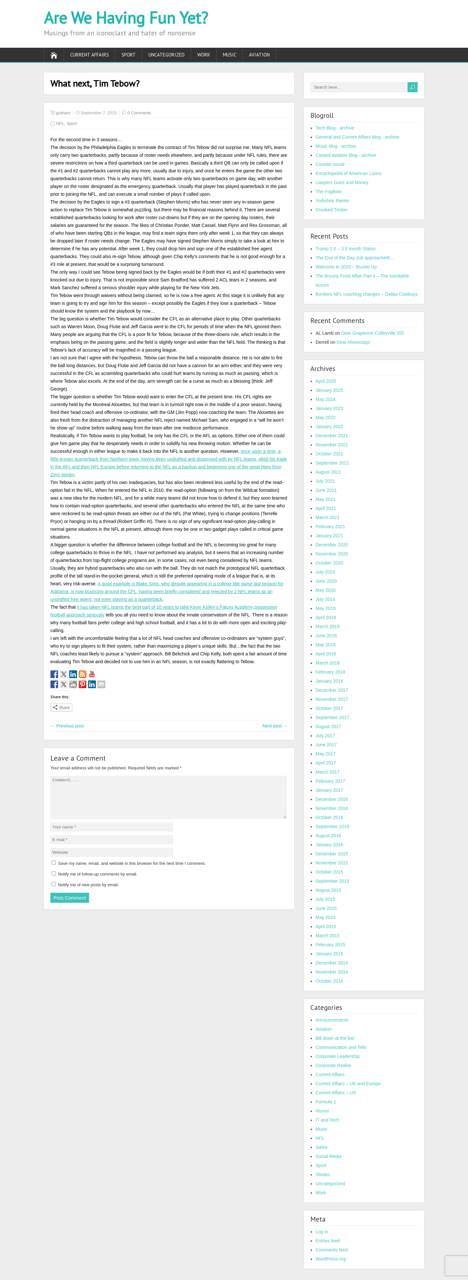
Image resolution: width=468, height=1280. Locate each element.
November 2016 (332, 808)
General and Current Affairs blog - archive (357, 137)
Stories (323, 1174)
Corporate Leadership (337, 1056)
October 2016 (329, 817)
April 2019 (326, 617)
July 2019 (325, 599)
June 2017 (326, 744)
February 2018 (330, 672)
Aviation (259, 55)
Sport (129, 55)
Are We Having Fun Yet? (126, 17)
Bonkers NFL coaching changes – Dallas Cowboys (367, 294)
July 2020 (325, 572)
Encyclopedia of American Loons (349, 173)
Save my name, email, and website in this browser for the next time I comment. (132, 871)
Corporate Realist (333, 1065)
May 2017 (325, 753)
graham (63, 112)
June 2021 (326, 490)
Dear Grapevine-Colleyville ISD (372, 333)
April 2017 (326, 762)
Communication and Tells (341, 1047)
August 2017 (328, 726)
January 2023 (329, 408)
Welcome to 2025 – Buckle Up (346, 266)
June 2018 (326, 635)
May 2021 (325, 499)
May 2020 (325, 590)
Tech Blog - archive (335, 127)
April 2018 (326, 653)
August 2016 (328, 835)
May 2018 (325, 644)
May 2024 (325, 399)
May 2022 (325, 417)
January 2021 (329, 535)
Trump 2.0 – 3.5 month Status (346, 248)
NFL (60, 123)
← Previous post (67, 725)
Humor (322, 1110)
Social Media (329, 1156)
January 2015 (329, 953)
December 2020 (332, 544)
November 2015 (332, 862)
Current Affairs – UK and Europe (348, 1083)
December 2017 (332, 690)
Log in (322, 1231)
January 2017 (329, 790)
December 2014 (332, 962)
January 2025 (329, 390)
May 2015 (325, 917)
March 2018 (328, 662)
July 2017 (325, 735)
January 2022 (329, 426)
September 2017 (332, 717)
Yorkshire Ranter (332, 200)
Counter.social (330, 164)
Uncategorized (167, 55)
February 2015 (330, 944)
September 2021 (332, 463)
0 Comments (139, 112)
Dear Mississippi (353, 342)
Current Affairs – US (336, 1092)
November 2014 (332, 972)
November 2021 (332, 444)
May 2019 (325, 608)
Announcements (332, 1020)
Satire (322, 1147)
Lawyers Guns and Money (342, 182)
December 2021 (332, 435)
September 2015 (332, 881)
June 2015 (326, 908)
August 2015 (328, 890)
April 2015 (326, 926)
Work (203, 55)
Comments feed (332, 1249)
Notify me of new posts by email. (88, 892)
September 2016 (332, 826)
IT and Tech (327, 1120)
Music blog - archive (336, 146)
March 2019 (328, 626)
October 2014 (329, 981)
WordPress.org (331, 1258)
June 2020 (326, 581)
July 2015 (325, 899)
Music (229, 55)
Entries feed (328, 1240)
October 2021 (329, 453)
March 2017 (328, 772)
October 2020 (329, 562)
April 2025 (326, 381)
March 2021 (328, 517)
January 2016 (329, 844)
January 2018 (329, 681)
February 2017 (330, 781)
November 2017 (332, 699)
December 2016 (332, 799)
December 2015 (332, 853)
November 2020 (332, 553)
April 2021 (326, 508)
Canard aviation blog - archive (346, 155)
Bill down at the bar (335, 1038)
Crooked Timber (332, 209)
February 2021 (330, 526)
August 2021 (328, 472)
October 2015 (329, 872)
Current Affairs (89, 55)
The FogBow (328, 191)
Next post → (275, 725)
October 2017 (329, 708)
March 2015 (328, 935)
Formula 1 (326, 1101)
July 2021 (325, 481)
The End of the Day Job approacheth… (355, 257)
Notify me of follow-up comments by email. (97, 881)
